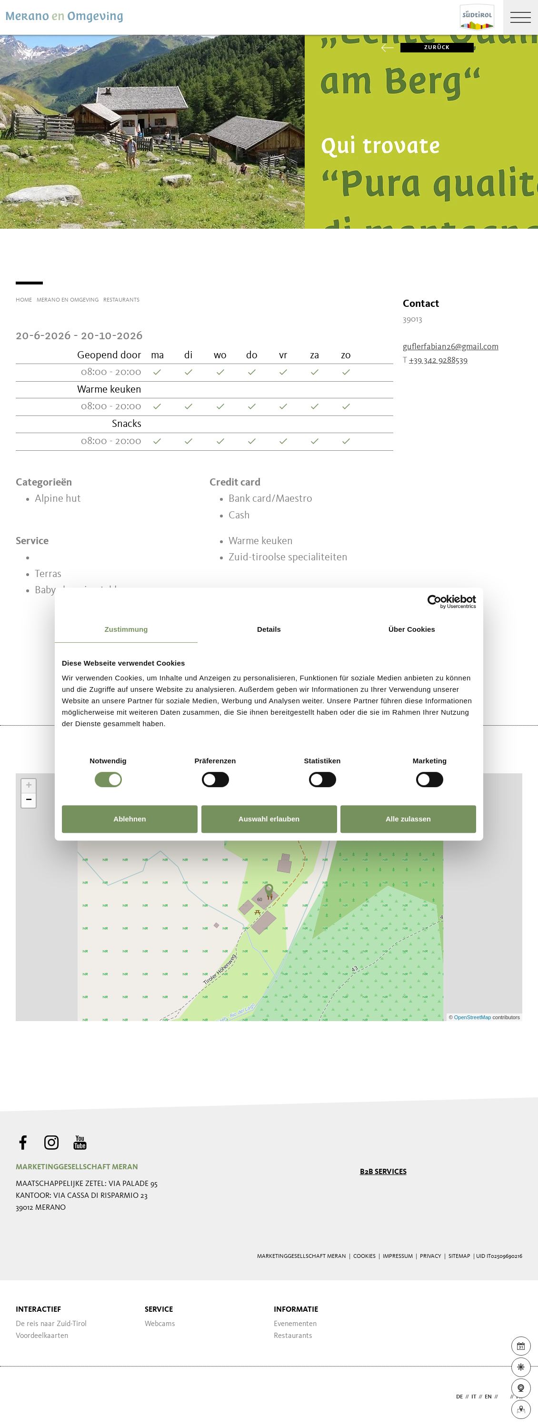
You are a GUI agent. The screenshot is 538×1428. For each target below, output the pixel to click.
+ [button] (29, 786)
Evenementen (295, 1324)
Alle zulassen (408, 819)
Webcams (160, 1324)
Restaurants (293, 1336)
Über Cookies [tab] (412, 629)
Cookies (364, 1256)
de (459, 1397)
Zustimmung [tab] (126, 629)
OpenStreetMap (473, 1017)
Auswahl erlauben (269, 819)
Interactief (38, 1310)
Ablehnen (129, 819)
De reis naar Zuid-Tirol (51, 1324)
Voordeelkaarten (42, 1336)
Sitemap (459, 1256)
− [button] (29, 800)
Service (159, 1310)
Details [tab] (269, 629)
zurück (425, 47)
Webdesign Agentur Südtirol (27, 1397)
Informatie (296, 1310)
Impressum (398, 1256)
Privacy (430, 1256)
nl (504, 1397)
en (488, 1397)
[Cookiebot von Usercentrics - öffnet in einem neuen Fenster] (434, 602)
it (473, 1397)
